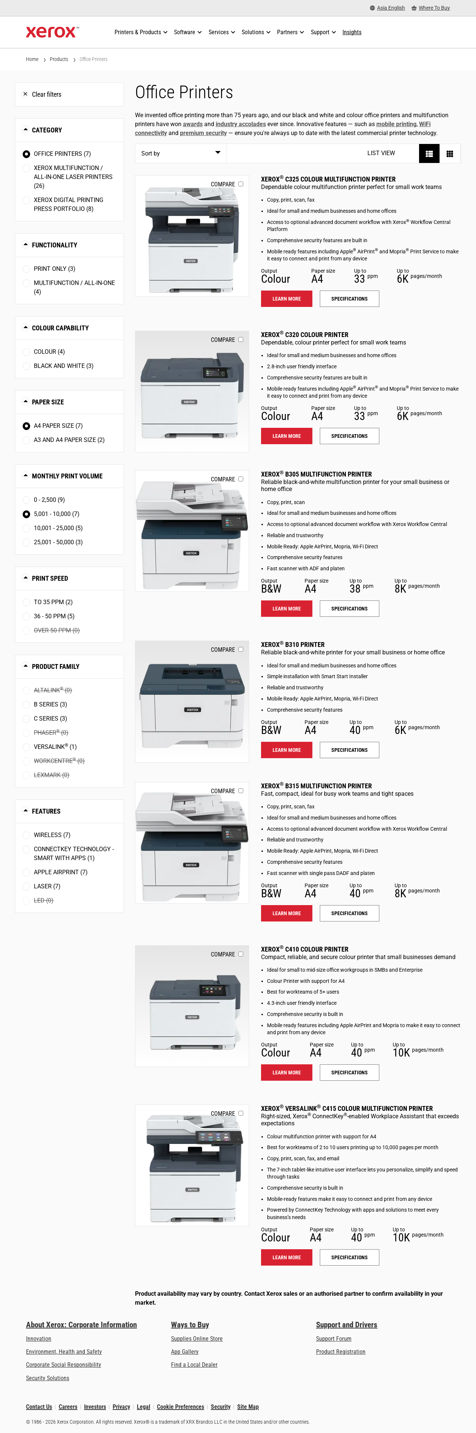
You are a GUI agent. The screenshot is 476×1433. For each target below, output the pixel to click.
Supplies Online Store (197, 1338)
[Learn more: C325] (192, 236)
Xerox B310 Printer (293, 644)
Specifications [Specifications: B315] (349, 913)
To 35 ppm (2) (53, 602)
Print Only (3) (54, 268)
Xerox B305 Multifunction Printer (316, 474)
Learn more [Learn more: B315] (287, 913)
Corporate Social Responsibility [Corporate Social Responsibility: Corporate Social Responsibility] (63, 1364)
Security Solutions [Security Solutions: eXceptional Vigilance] (47, 1378)
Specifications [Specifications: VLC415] (349, 1257)
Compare (223, 184)
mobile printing (396, 124)
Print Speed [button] (50, 578)
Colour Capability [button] (60, 328)
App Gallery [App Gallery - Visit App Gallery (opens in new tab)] (185, 1351)
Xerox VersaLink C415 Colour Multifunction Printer (347, 1108)
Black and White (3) (64, 365)
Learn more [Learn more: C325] (287, 299)
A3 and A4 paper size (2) (69, 439)
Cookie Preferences (180, 1407)
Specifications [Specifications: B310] (349, 750)
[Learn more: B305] (192, 531)
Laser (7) (47, 886)
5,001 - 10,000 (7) (57, 513)
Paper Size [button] (48, 402)
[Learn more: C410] (192, 1006)
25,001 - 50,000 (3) (58, 542)
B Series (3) (50, 704)
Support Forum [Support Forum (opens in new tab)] (333, 1338)
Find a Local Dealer (194, 1364)
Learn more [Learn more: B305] (287, 609)
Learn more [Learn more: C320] (287, 436)
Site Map (248, 1407)
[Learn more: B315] (192, 843)
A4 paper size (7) (58, 425)
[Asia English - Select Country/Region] (387, 8)
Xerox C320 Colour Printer (304, 335)
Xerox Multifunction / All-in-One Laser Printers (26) (73, 176)
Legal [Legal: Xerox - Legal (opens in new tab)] (143, 1407)
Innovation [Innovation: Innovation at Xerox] (38, 1338)
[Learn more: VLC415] (192, 1165)
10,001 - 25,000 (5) (58, 528)
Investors (95, 1407)
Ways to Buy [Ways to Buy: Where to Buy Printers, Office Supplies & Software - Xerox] (190, 1324)
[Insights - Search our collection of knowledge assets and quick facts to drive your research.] (352, 32)
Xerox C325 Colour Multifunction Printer (328, 179)
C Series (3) (50, 718)
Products (59, 59)
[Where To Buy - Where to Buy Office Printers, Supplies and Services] (431, 8)
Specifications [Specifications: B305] (349, 609)
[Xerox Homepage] (52, 32)
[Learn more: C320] (192, 391)
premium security (203, 133)
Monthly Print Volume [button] (67, 476)
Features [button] (46, 811)
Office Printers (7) (62, 153)
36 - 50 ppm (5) (54, 616)
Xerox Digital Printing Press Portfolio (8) (68, 204)
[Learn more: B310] (192, 701)
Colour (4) (49, 351)
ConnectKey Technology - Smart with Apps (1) (74, 854)
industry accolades (241, 124)
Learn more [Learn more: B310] (287, 750)
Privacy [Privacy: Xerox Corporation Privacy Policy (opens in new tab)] (121, 1407)
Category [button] (47, 130)
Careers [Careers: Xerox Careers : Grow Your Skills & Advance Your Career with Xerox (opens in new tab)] (68, 1407)
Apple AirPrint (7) (61, 872)
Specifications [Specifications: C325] (349, 299)
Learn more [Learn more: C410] (287, 1072)
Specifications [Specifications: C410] (349, 1072)
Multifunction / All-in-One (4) (74, 287)
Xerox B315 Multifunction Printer (316, 786)
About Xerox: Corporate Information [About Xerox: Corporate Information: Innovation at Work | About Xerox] (81, 1324)
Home (32, 59)
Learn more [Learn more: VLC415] (287, 1257)
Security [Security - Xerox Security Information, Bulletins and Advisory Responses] (221, 1407)
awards (193, 124)
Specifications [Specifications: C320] (349, 436)
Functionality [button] (54, 245)
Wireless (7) (52, 835)
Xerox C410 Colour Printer (304, 949)
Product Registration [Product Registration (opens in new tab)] (341, 1351)
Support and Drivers (346, 1324)
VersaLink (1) (55, 746)
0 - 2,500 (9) (49, 499)
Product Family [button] (56, 666)
